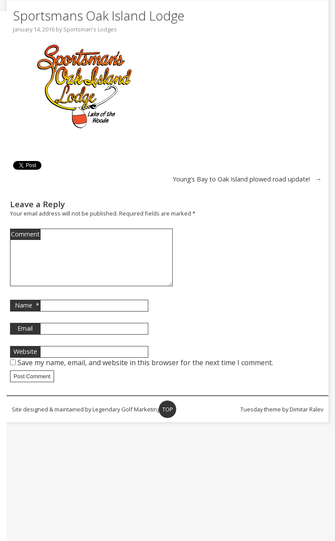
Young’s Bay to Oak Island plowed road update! (241, 179)
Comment (25, 234)
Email (25, 339)
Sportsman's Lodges (90, 29)
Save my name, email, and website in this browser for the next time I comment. (145, 373)
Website (25, 362)
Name (27, 316)
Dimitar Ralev (306, 420)
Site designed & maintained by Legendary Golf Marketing (86, 420)
